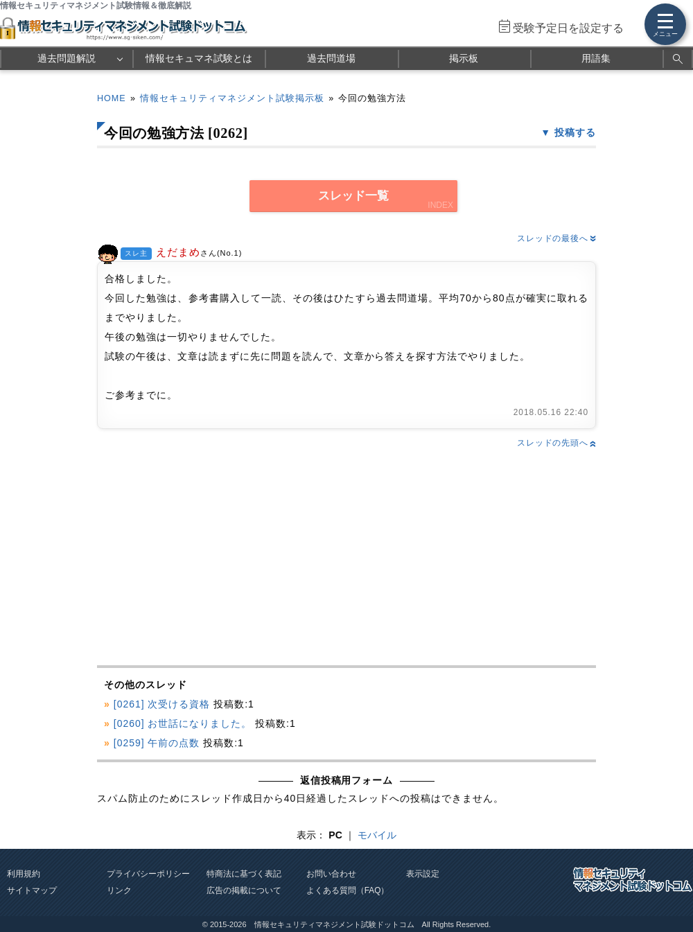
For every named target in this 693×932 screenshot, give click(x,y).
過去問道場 (331, 58)
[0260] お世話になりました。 (183, 723)
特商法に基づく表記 (244, 874)
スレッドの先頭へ (556, 443)
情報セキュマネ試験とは (199, 58)
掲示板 (463, 58)
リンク (119, 890)
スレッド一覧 (353, 195)
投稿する (575, 132)
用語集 (596, 58)
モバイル (377, 835)
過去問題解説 (66, 58)
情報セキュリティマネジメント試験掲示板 (232, 98)
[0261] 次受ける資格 (162, 704)
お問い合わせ (331, 874)
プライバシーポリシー (148, 874)
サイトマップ (32, 890)
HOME (111, 98)
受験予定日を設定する (568, 28)
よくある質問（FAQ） (347, 890)
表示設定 (422, 874)
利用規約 (23, 874)
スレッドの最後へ (556, 238)
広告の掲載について (244, 890)
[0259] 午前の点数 (157, 742)
